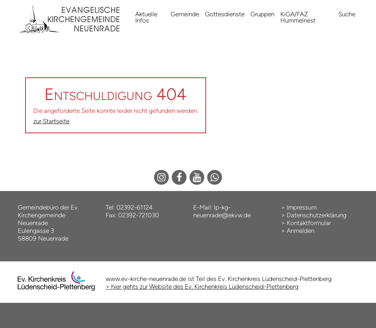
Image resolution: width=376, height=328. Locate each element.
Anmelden (300, 230)
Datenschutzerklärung (316, 215)
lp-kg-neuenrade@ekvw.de (222, 211)
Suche (346, 14)
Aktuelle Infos (146, 17)
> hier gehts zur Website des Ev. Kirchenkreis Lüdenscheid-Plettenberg (202, 286)
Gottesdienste (225, 14)
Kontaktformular (309, 223)
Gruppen (262, 14)
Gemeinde (185, 14)
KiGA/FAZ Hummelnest (297, 17)
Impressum (302, 207)
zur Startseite (51, 121)
